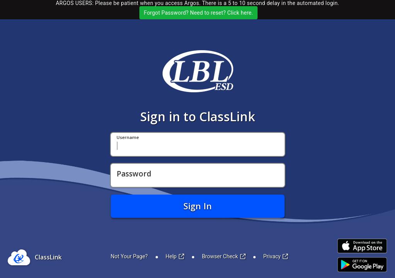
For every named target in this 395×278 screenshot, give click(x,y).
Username (128, 137)
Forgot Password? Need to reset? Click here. (198, 13)
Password (134, 174)
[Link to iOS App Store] (362, 246)
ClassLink (48, 257)
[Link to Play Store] (362, 264)
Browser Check (224, 256)
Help (175, 256)
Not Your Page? (129, 256)
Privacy (275, 256)
